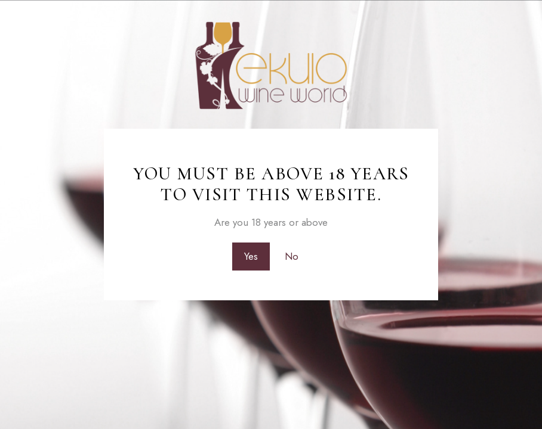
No (291, 256)
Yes (251, 256)
